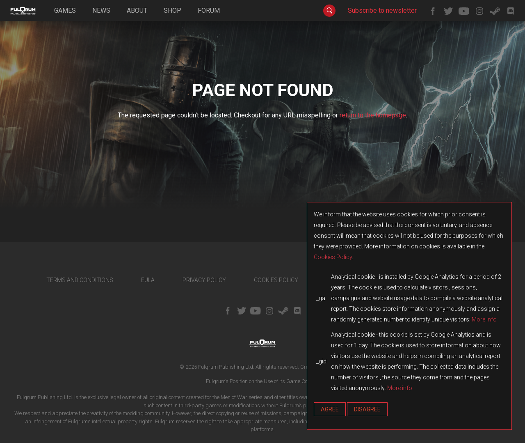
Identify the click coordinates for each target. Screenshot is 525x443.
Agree (330, 409)
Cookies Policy (333, 257)
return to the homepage (373, 115)
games (65, 10)
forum (209, 10)
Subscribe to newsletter (382, 10)
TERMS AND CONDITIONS (79, 280)
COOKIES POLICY (276, 280)
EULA (148, 280)
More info (484, 319)
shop (172, 10)
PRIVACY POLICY (204, 280)
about (137, 10)
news (101, 10)
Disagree (367, 409)
